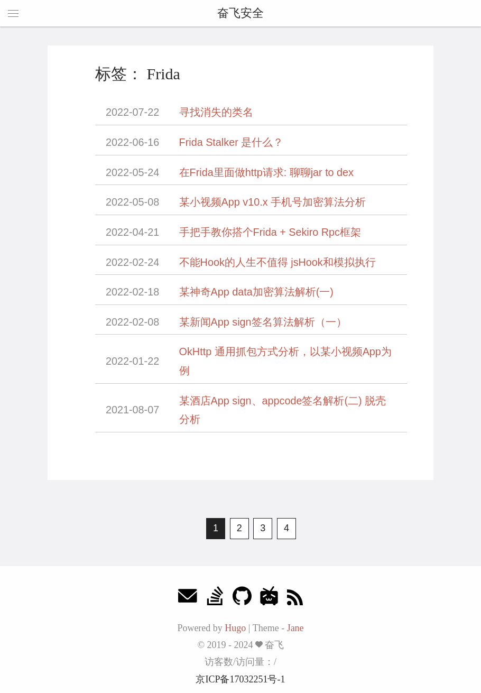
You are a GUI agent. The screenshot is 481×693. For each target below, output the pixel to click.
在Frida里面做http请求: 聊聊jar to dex (266, 172)
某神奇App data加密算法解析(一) (256, 292)
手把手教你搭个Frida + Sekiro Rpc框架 (270, 232)
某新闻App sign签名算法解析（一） (263, 322)
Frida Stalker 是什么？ (231, 142)
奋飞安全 (240, 13)
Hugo (235, 628)
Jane (295, 628)
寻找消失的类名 (216, 112)
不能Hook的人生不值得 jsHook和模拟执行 (277, 262)
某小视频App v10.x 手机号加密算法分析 (272, 202)
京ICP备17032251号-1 (240, 679)
